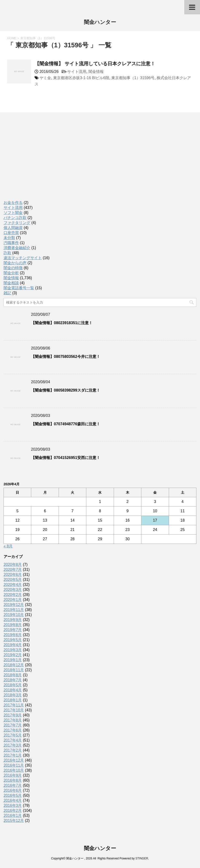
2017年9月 (13, 715)
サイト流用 (76, 72)
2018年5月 (13, 685)
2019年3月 (13, 650)
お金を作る (13, 203)
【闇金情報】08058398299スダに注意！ (65, 390)
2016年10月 (14, 770)
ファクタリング (17, 223)
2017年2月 (13, 750)
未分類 (9, 238)
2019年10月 (14, 615)
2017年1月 (13, 755)
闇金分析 (11, 273)
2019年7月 (13, 630)
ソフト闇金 (13, 213)
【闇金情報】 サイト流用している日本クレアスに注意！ (95, 63)
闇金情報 (96, 72)
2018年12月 (14, 665)
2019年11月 (14, 610)
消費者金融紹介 (17, 248)
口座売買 (11, 233)
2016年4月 (13, 800)
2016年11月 (14, 765)
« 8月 (8, 546)
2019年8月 (13, 625)
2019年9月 (13, 620)
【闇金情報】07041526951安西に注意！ (65, 458)
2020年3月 (13, 590)
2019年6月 (13, 635)
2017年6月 (13, 730)
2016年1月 (13, 815)
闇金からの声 (15, 263)
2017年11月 (14, 705)
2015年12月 (14, 821)
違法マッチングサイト (23, 258)
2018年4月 (13, 690)
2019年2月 (13, 655)
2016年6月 (13, 790)
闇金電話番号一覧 (19, 288)
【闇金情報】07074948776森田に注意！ (65, 424)
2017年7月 (13, 725)
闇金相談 (11, 283)
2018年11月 (14, 670)
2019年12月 (14, 605)
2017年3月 (13, 745)
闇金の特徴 (13, 268)
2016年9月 (13, 775)
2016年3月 (13, 805)
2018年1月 (13, 700)
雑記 (7, 293)
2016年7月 (13, 785)
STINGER (141, 858)
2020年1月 (13, 600)
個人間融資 (13, 228)
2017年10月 (14, 710)
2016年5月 (13, 795)
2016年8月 (13, 780)
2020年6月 (13, 575)
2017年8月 (13, 720)
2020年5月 (13, 580)
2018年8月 (13, 675)
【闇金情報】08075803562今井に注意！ (65, 357)
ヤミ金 (45, 78)
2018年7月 (13, 680)
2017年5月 (13, 735)
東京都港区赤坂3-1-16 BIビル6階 (81, 78)
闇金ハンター (100, 22)
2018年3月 (13, 695)
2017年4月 (13, 740)
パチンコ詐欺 (15, 218)
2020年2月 (13, 595)
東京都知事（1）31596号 (132, 78)
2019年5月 (13, 640)
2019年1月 (13, 660)
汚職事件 (11, 243)
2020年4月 (13, 585)
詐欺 (7, 253)
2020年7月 (13, 570)
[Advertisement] (39, 161)
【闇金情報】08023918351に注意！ (61, 323)
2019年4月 (13, 645)
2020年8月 (13, 564)
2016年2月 (13, 810)
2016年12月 (14, 760)
